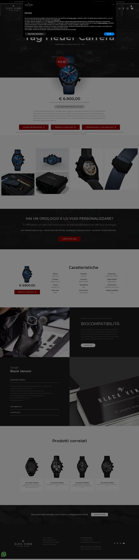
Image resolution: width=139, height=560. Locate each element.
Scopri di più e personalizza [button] (35, 555)
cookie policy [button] (57, 540)
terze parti (50, 542)
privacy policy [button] (72, 539)
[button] (113, 525)
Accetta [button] (109, 555)
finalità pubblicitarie (103, 544)
